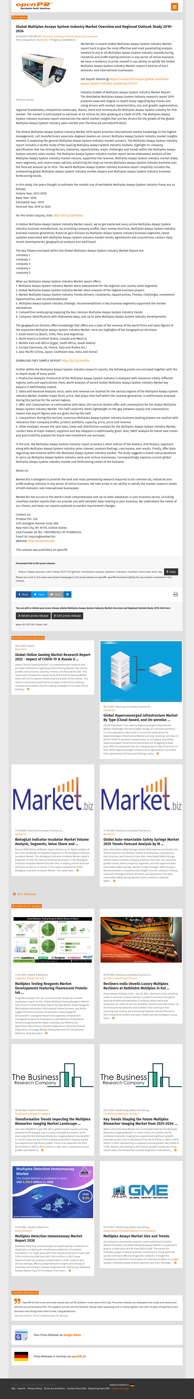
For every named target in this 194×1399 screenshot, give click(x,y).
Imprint (21, 1388)
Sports (31, 645)
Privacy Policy (35, 1388)
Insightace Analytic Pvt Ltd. (29, 978)
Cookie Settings (120, 1388)
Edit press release (67, 615)
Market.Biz (42, 39)
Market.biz (21, 649)
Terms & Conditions (54, 1388)
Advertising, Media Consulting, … (133, 1110)
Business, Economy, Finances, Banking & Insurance (70, 36)
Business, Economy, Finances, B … (134, 706)
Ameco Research (24, 1230)
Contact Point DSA (76, 1388)
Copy (171, 571)
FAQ (13, 1388)
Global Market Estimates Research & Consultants (129, 1230)
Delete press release (33, 615)
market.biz (109, 710)
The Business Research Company (32, 1113)
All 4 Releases (23, 894)
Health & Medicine (38, 974)
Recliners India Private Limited (120, 978)
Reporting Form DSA (99, 1388)
